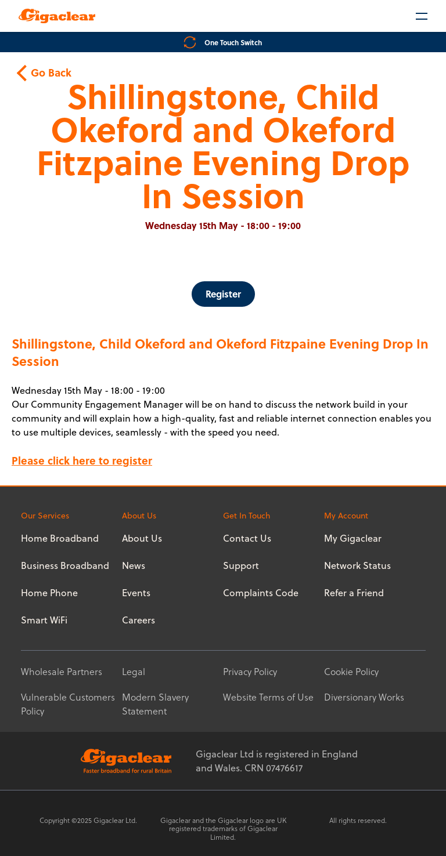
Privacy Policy (250, 671)
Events (136, 592)
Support (241, 565)
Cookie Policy (351, 671)
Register (223, 293)
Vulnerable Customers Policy (68, 704)
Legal (133, 671)
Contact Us (247, 538)
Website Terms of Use (268, 697)
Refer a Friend (354, 592)
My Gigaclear (353, 538)
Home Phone (49, 592)
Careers (138, 620)
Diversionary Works (364, 697)
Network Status (357, 565)
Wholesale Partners (61, 671)
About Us (142, 538)
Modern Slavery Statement (155, 704)
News (133, 565)
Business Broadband (65, 565)
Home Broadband (60, 538)
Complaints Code (260, 592)
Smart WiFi (44, 620)
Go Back (45, 72)
